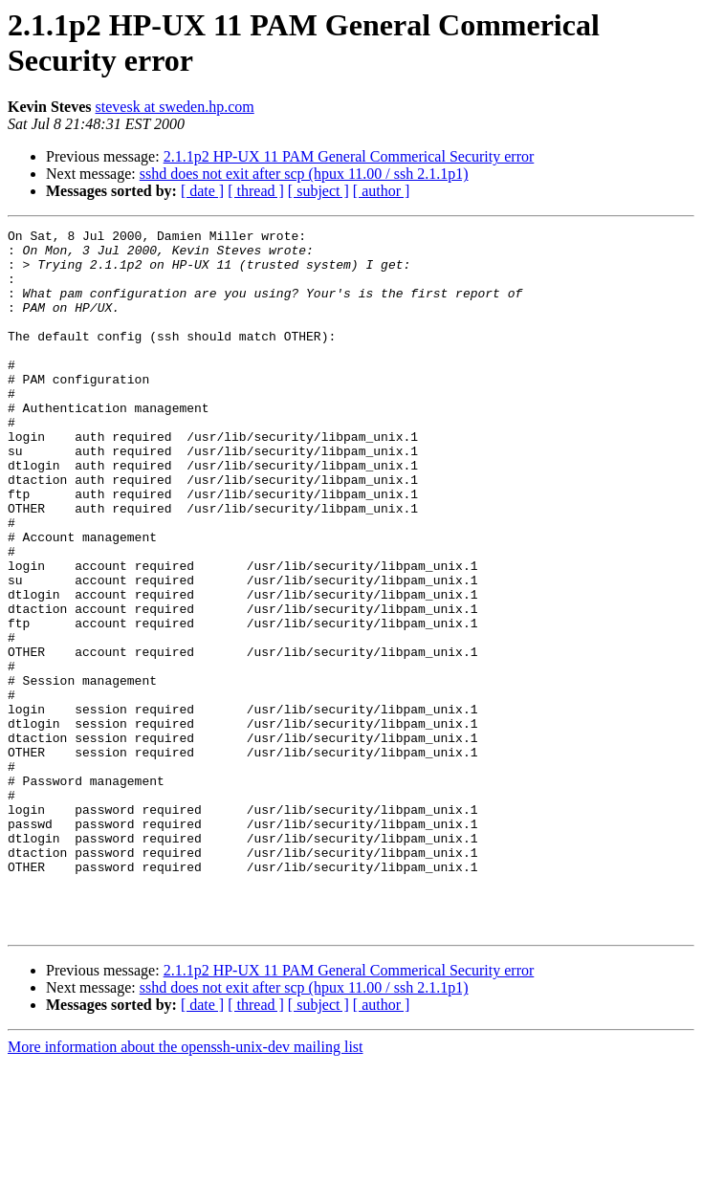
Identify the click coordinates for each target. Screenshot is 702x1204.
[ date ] (202, 191)
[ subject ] (318, 191)
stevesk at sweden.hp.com (175, 107)
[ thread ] (256, 191)
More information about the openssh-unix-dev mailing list (185, 1187)
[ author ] (381, 191)
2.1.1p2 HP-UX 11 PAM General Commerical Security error (349, 156)
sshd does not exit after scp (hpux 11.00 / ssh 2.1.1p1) (304, 173)
